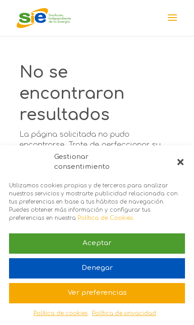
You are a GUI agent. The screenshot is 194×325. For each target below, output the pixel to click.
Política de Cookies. (106, 218)
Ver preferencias (97, 293)
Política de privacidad (124, 313)
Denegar (97, 268)
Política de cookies (60, 313)
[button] (180, 162)
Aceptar (97, 243)
